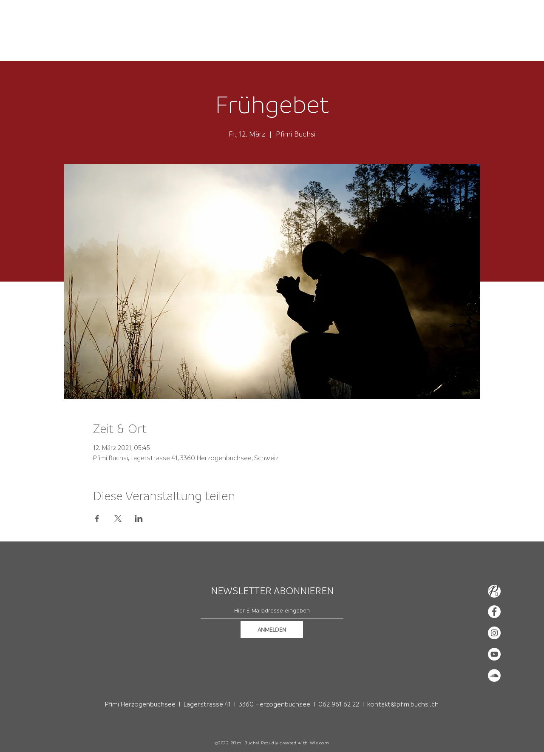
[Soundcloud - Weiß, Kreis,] (494, 675)
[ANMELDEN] (272, 629)
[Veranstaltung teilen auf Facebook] (97, 518)
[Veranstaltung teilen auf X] (118, 518)
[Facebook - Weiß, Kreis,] (494, 611)
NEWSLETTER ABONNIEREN (272, 591)
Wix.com (319, 743)
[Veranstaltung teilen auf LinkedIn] (139, 518)
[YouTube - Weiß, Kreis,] (494, 654)
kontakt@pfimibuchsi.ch (403, 704)
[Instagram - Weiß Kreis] (494, 633)
